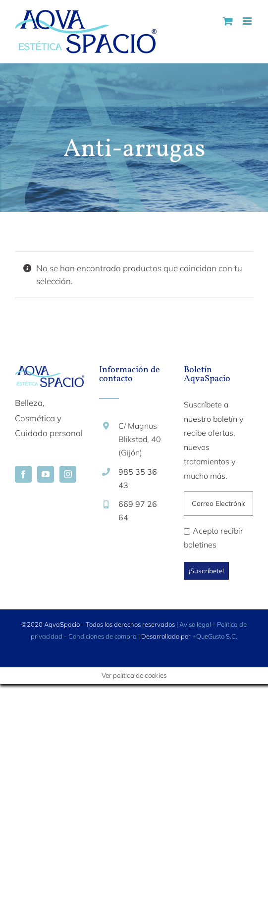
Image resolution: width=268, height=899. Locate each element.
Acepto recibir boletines (213, 538)
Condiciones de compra (102, 636)
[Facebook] (23, 474)
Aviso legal (195, 624)
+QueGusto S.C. (214, 636)
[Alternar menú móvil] (248, 21)
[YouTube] (45, 474)
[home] (49, 373)
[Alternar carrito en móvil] (228, 21)
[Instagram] (67, 474)
